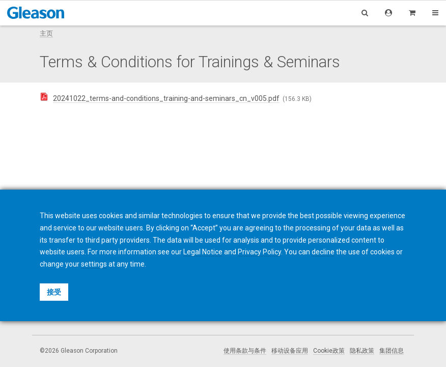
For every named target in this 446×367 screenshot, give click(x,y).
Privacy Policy (259, 252)
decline (323, 252)
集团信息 (391, 350)
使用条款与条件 (245, 350)
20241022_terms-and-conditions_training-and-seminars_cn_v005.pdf (166, 98)
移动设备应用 (289, 350)
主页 (46, 33)
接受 (54, 292)
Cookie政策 (329, 350)
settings (94, 264)
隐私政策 (362, 350)
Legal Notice (202, 252)
